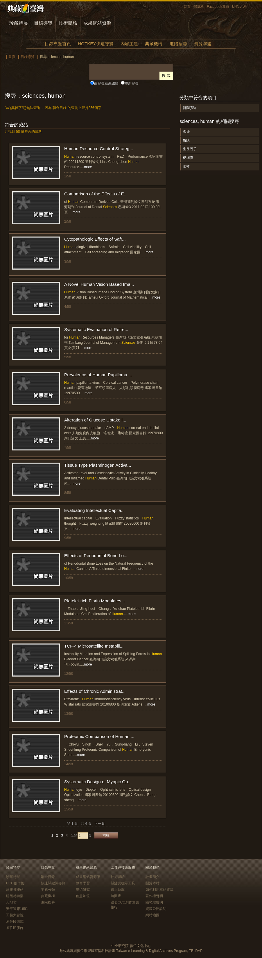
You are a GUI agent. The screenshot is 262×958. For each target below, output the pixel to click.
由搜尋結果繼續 (106, 83)
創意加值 (83, 896)
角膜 (186, 140)
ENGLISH (239, 6)
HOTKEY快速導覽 (95, 43)
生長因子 (190, 149)
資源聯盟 (202, 43)
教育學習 (83, 883)
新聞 (186, 108)
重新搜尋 (132, 83)
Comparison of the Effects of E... (96, 193)
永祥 (186, 166)
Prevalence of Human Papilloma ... (98, 374)
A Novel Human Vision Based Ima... (99, 284)
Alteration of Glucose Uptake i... (95, 419)
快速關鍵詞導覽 (53, 883)
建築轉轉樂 (15, 896)
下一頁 (99, 823)
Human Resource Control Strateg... (98, 148)
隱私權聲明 (154, 902)
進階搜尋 (178, 43)
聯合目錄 (48, 877)
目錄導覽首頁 (58, 43)
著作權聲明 (154, 896)
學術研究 (83, 890)
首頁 (187, 7)
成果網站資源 (97, 23)
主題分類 (48, 890)
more (88, 167)
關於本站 (152, 883)
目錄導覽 (43, 23)
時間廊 (116, 896)
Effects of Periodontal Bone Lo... (96, 555)
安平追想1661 (17, 909)
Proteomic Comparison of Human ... (99, 736)
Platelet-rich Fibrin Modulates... (94, 600)
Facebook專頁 (218, 7)
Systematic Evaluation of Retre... (96, 329)
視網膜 (188, 158)
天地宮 (11, 902)
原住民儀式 (15, 921)
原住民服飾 (15, 928)
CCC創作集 (15, 883)
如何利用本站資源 (159, 890)
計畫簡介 (152, 877)
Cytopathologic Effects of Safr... (95, 239)
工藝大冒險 (15, 915)
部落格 (198, 7)
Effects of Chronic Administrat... (95, 691)
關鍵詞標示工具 (123, 883)
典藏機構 (153, 43)
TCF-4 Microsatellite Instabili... (93, 645)
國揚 (186, 132)
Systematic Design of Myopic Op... (98, 781)
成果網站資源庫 (88, 877)
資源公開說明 (156, 909)
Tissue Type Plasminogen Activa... (97, 465)
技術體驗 (68, 23)
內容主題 (129, 43)
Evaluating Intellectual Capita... (94, 510)
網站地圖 (152, 915)
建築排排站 (15, 890)
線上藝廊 (118, 890)
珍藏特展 (18, 23)
